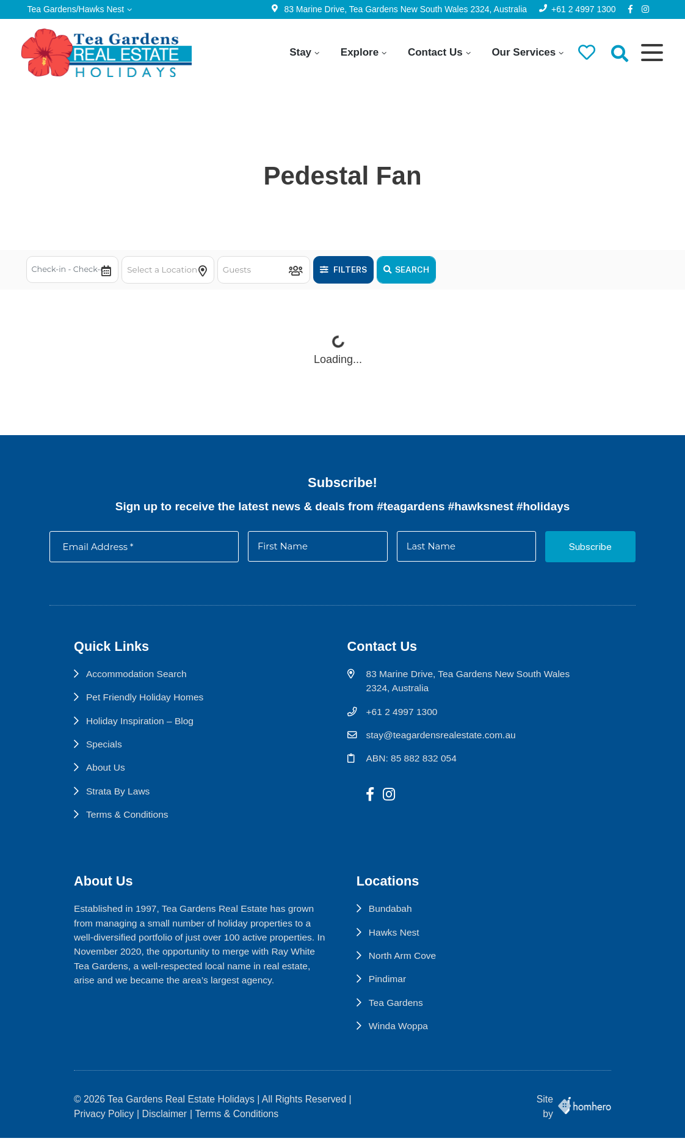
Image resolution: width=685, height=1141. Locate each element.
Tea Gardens (397, 1009)
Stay (297, 52)
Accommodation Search (137, 679)
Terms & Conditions (128, 820)
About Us (106, 773)
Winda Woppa (400, 1033)
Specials (104, 749)
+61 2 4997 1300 (580, 9)
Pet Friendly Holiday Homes (145, 702)
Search (413, 269)
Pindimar (389, 986)
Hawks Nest (395, 939)
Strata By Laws (118, 797)
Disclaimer (164, 1116)
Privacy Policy (104, 1116)
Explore (356, 52)
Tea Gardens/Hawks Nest (79, 9)
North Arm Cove (404, 962)
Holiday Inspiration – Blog (140, 726)
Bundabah (392, 915)
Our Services (520, 52)
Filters (350, 269)
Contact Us (431, 52)
